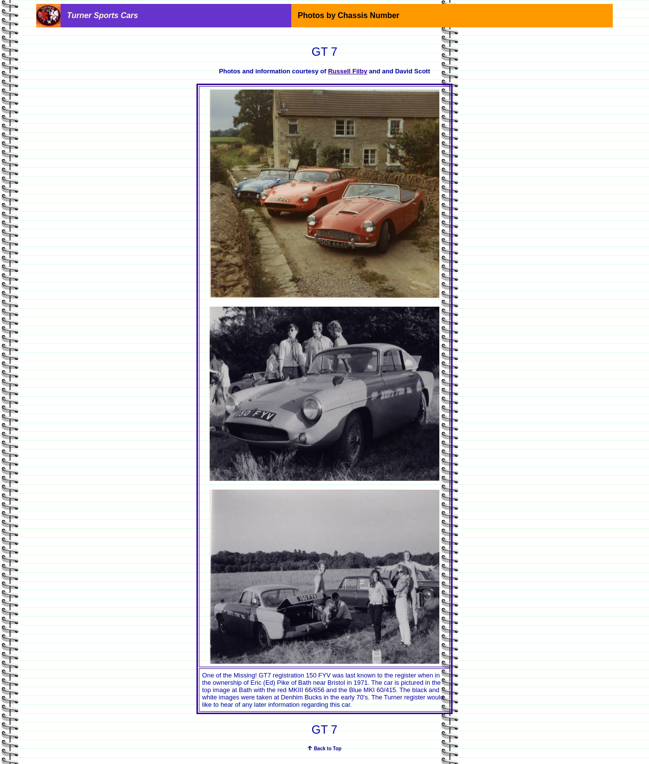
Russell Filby (347, 71)
